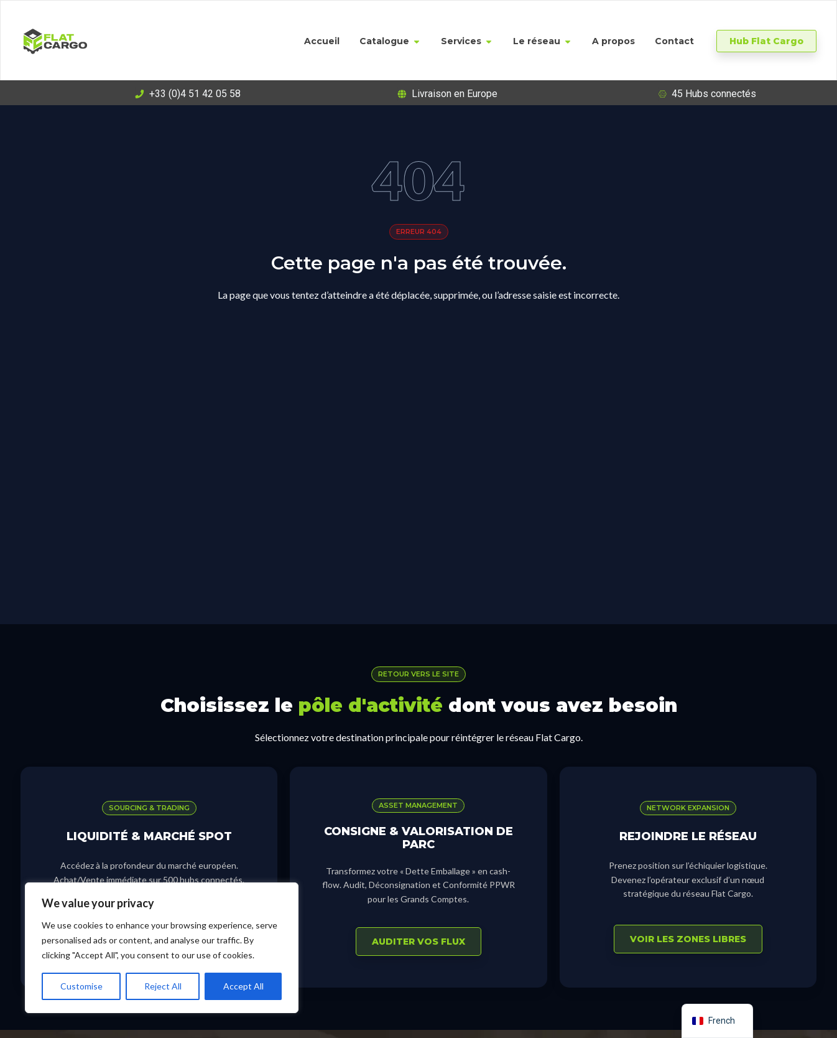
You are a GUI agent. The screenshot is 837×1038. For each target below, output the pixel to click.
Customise (81, 986)
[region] (161, 947)
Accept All (243, 986)
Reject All (163, 986)
